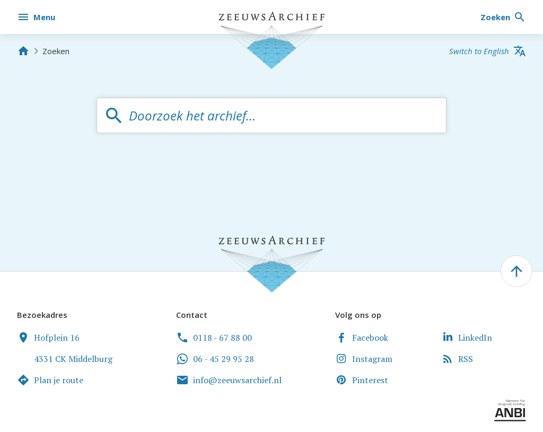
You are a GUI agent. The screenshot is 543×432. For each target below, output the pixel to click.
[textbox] (282, 115)
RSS (457, 358)
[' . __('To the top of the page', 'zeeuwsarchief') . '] (516, 271)
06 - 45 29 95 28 (215, 358)
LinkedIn (466, 337)
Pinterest (361, 380)
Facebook (361, 337)
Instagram (363, 358)
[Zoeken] (503, 17)
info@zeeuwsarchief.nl (229, 380)
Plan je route (50, 380)
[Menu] (37, 17)
